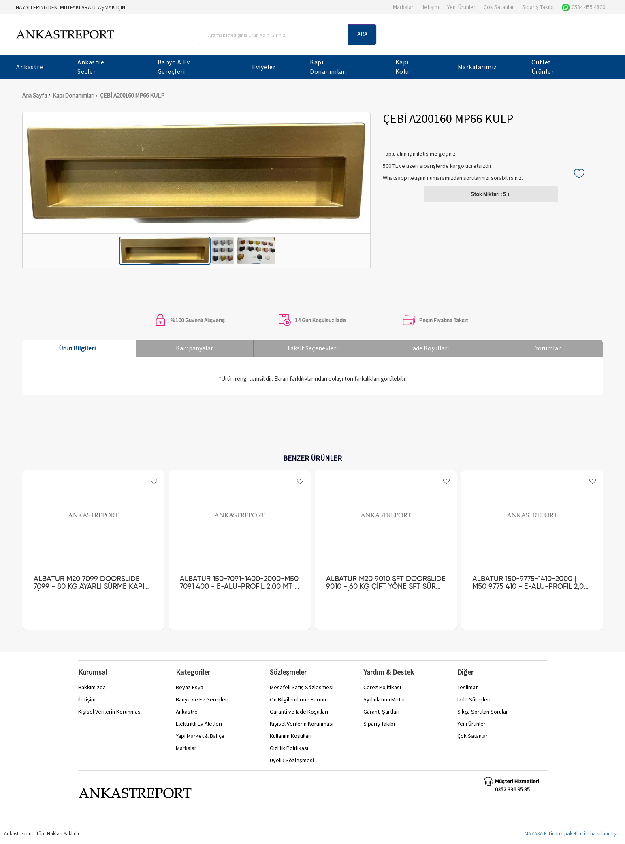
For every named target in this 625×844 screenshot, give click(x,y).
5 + (490, 194)
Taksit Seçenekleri (312, 348)
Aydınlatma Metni (384, 699)
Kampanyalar (194, 348)
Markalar (403, 7)
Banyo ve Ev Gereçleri (202, 699)
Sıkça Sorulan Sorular (482, 711)
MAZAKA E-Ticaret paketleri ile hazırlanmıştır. (573, 833)
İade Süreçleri (474, 699)
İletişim (430, 7)
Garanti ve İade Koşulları (299, 711)
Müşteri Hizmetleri (517, 781)
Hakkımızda (92, 687)
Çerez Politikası (382, 687)
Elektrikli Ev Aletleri (199, 723)
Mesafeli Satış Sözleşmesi (301, 687)
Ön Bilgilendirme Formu (298, 699)
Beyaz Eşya (189, 687)
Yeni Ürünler (461, 7)
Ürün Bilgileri (77, 348)
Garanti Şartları (381, 711)
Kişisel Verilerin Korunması (110, 711)
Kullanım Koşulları (290, 735)
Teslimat (467, 687)
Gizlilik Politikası (289, 748)
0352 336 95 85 (512, 789)
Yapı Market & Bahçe (200, 735)
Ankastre (187, 711)
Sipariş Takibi (538, 7)
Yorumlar (548, 348)
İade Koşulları (430, 348)
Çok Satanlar (499, 7)
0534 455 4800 (583, 7)
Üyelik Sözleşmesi (292, 760)
